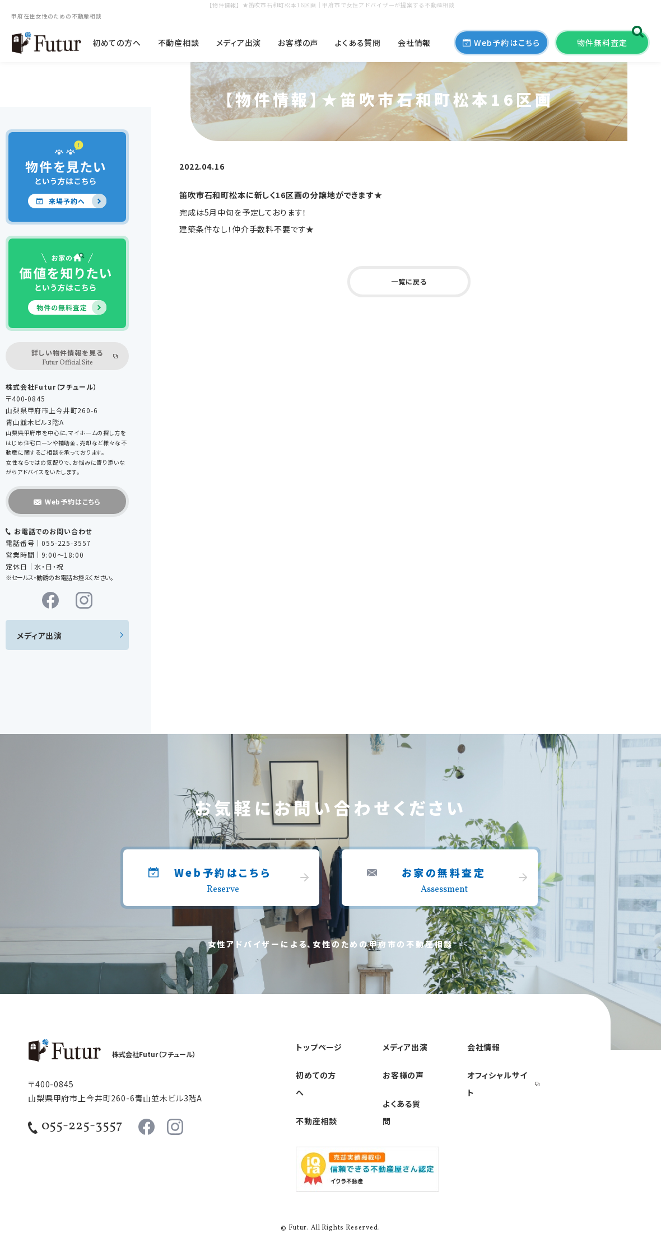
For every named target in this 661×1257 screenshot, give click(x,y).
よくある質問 (357, 42)
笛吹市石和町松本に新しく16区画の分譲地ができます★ (281, 194)
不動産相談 (178, 42)
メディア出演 (238, 42)
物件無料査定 (602, 42)
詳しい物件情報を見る (67, 358)
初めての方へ (116, 42)
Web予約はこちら (222, 881)
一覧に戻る (408, 281)
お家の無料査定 (444, 881)
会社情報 (414, 42)
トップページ (319, 1047)
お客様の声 (298, 42)
